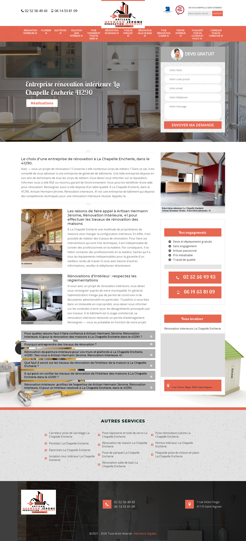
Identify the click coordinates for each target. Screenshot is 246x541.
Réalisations (42, 103)
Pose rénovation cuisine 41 (163, 33)
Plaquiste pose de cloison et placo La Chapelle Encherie (175, 454)
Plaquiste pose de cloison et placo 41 (197, 34)
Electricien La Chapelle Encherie (67, 450)
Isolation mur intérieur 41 (76, 33)
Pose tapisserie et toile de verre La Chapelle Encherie (122, 435)
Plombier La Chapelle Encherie (67, 443)
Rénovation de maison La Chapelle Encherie (122, 444)
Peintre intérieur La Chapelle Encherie (172, 444)
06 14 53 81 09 (64, 11)
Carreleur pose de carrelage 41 (216, 33)
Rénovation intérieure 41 (30, 32)
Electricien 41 (60, 32)
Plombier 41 (46, 32)
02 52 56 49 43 (34, 11)
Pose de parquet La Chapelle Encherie (118, 454)
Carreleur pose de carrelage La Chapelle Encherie (67, 435)
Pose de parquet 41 (128, 33)
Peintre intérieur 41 (181, 33)
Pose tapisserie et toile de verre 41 (93, 34)
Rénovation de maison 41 (112, 32)
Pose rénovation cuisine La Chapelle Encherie (171, 435)
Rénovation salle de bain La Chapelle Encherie (118, 464)
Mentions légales (145, 533)
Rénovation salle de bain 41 (145, 33)
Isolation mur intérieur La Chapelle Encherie (70, 458)
